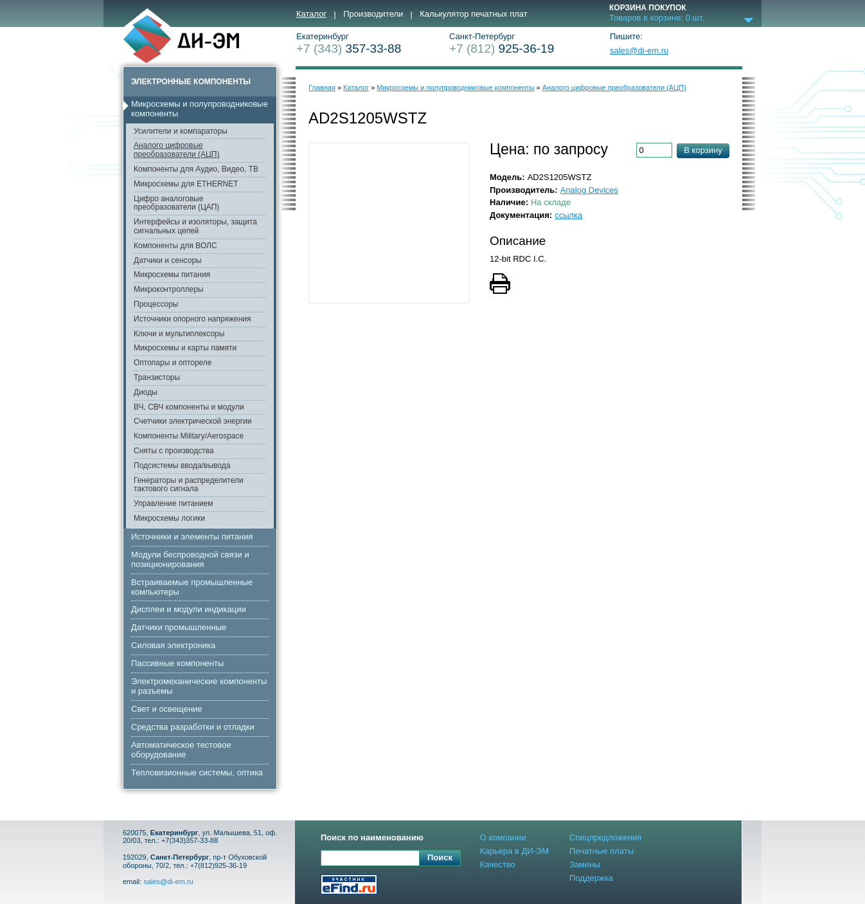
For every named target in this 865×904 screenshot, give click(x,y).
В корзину (703, 150)
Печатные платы (601, 851)
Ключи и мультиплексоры (179, 333)
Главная (321, 87)
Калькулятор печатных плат (473, 14)
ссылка (568, 215)
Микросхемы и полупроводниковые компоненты (199, 108)
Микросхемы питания (172, 274)
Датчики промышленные (178, 627)
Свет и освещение (166, 709)
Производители (373, 14)
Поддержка (591, 878)
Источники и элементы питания (192, 536)
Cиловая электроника (173, 645)
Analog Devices (589, 190)
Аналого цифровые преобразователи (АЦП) (176, 150)
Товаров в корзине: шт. (656, 18)
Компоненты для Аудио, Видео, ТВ (196, 169)
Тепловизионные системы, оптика (197, 772)
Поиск (439, 857)
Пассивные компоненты (177, 663)
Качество (497, 864)
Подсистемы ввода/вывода (182, 465)
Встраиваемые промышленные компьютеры (192, 587)
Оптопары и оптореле (173, 362)
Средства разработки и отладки (192, 727)
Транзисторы (157, 377)
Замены (584, 864)
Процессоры (156, 304)
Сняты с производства (174, 450)
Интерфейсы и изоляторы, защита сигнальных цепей (195, 226)
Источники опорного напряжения (192, 318)
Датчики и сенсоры (168, 260)
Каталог (311, 14)
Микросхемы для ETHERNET (186, 183)
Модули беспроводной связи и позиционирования (190, 559)
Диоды (145, 392)
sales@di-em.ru (639, 50)
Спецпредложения (605, 837)
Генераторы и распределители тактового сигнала (189, 485)
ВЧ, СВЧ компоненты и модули (189, 406)
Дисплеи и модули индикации (188, 609)
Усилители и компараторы (180, 131)
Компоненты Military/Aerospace (189, 435)
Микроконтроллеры (169, 289)
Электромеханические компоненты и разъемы (199, 686)
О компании (503, 837)
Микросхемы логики (169, 518)
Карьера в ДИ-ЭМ (514, 851)
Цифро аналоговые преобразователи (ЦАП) (176, 203)
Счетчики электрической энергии (193, 421)
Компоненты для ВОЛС (175, 245)
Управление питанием (173, 503)
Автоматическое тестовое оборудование (181, 749)
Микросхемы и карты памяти (185, 347)
